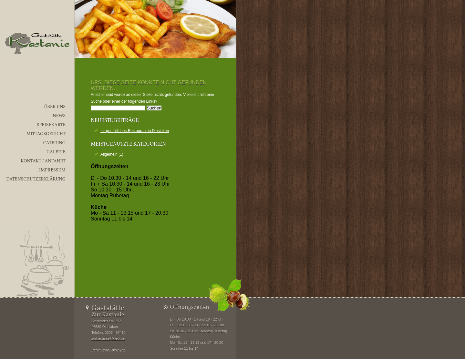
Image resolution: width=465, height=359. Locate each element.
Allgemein (109, 154)
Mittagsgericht (46, 134)
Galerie (56, 152)
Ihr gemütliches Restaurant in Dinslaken (134, 130)
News (59, 116)
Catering (54, 143)
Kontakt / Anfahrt (43, 161)
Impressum (52, 170)
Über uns (55, 107)
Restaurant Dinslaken (108, 350)
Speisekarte (51, 125)
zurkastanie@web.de (108, 338)
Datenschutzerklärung (36, 179)
